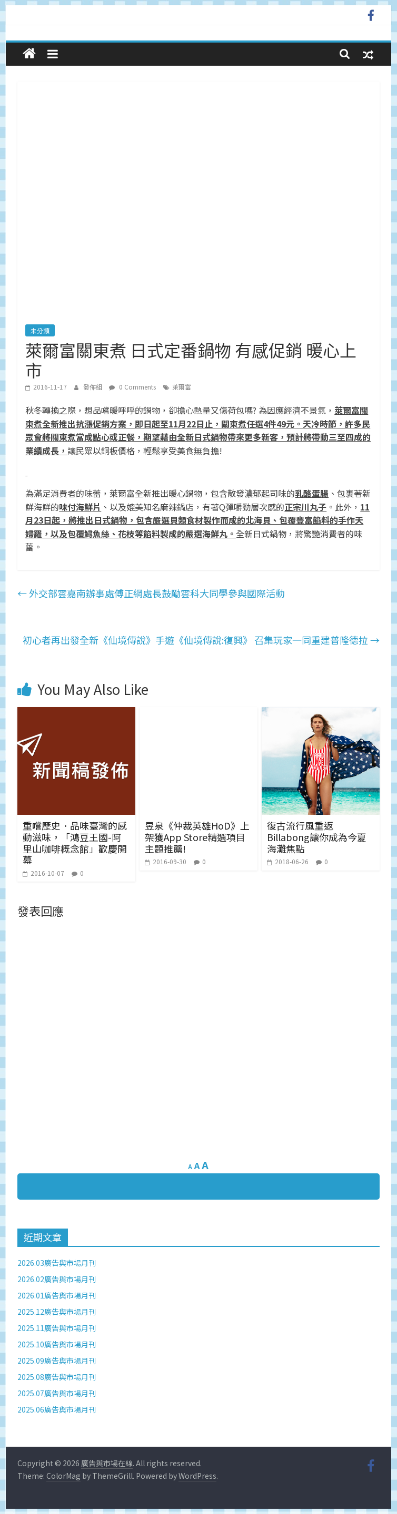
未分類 (40, 330)
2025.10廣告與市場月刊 (56, 1344)
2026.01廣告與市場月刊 (56, 1295)
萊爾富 (181, 386)
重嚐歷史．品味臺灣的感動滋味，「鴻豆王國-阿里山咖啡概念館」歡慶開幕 (75, 842)
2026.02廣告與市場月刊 (56, 1279)
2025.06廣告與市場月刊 (56, 1409)
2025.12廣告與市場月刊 (56, 1311)
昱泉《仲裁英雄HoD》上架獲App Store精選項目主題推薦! (197, 837)
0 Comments (132, 386)
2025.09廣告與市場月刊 (56, 1360)
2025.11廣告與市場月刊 (56, 1328)
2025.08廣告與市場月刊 (56, 1377)
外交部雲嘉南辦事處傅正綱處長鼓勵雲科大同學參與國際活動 (151, 593)
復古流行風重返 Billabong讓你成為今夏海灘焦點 (316, 837)
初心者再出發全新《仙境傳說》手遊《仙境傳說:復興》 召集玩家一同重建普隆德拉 (201, 640)
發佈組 (93, 386)
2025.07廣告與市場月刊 (56, 1393)
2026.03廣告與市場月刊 (56, 1262)
